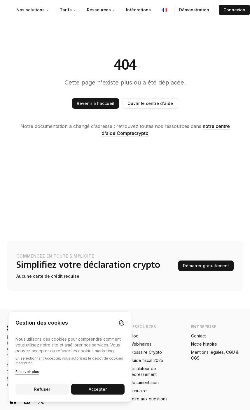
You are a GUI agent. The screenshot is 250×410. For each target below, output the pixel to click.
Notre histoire (204, 344)
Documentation (144, 382)
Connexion (234, 9)
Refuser (42, 389)
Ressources (101, 9)
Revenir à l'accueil (95, 103)
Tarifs (68, 9)
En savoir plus (27, 371)
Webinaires (140, 344)
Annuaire (138, 390)
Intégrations (138, 9)
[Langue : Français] (164, 10)
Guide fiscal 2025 (146, 360)
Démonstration (194, 9)
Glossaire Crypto (146, 352)
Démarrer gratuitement (206, 265)
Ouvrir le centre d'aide (150, 103)
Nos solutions (32, 9)
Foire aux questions (148, 398)
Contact (198, 335)
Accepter (98, 389)
